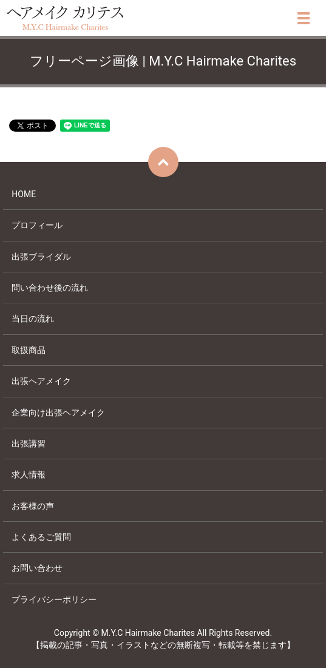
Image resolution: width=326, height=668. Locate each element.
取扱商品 (29, 350)
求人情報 (29, 474)
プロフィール (37, 225)
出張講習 (29, 443)
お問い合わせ (37, 568)
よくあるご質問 (41, 537)
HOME (24, 194)
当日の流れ (33, 318)
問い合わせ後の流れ (50, 287)
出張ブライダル (41, 256)
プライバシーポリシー (54, 599)
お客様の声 (33, 506)
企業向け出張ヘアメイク (58, 412)
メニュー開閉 (303, 18)
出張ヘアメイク (41, 381)
